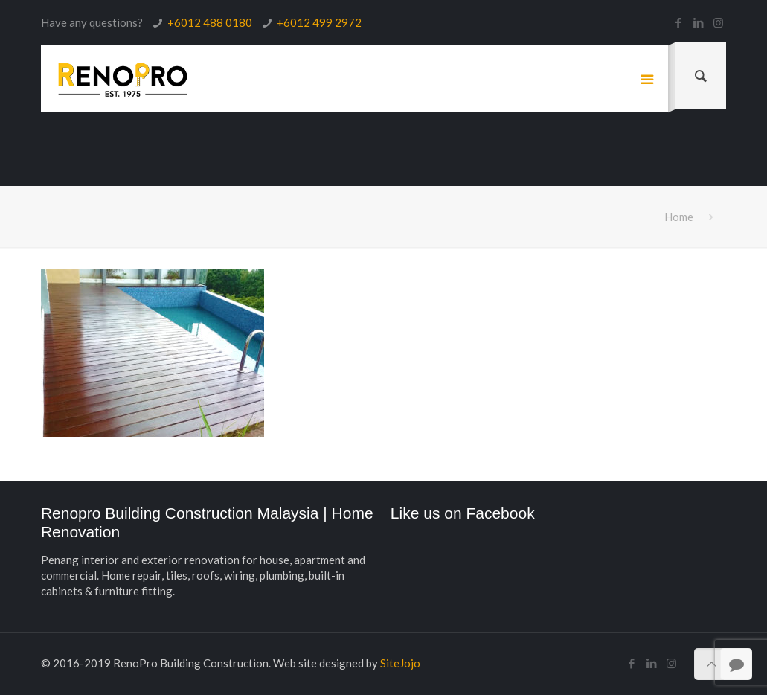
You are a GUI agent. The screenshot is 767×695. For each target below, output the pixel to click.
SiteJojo (400, 663)
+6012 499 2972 (319, 22)
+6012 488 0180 (209, 22)
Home (678, 216)
